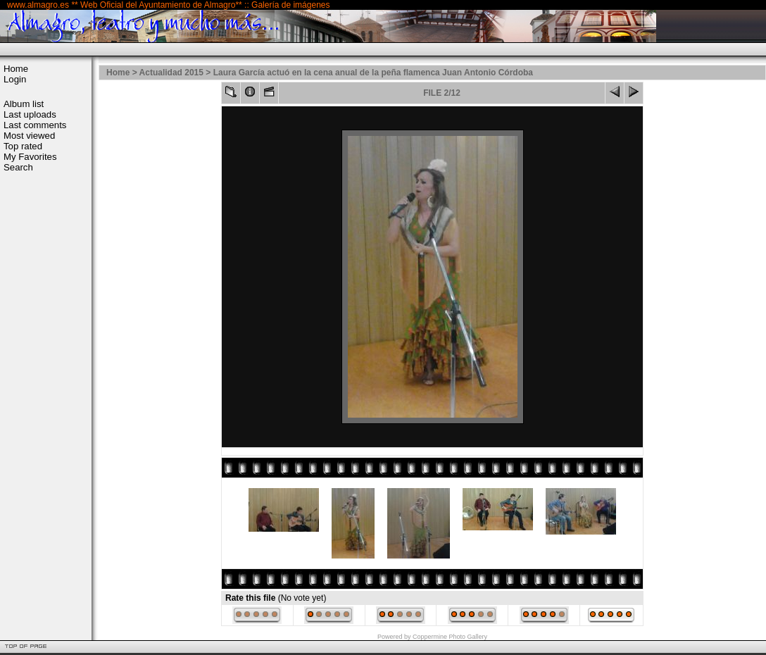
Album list (24, 104)
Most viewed (29, 135)
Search (18, 167)
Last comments (35, 125)
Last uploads (30, 114)
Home (16, 68)
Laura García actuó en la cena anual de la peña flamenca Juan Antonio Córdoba (373, 72)
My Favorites (30, 156)
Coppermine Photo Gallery (450, 636)
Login (15, 79)
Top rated (23, 146)
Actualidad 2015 (171, 72)
